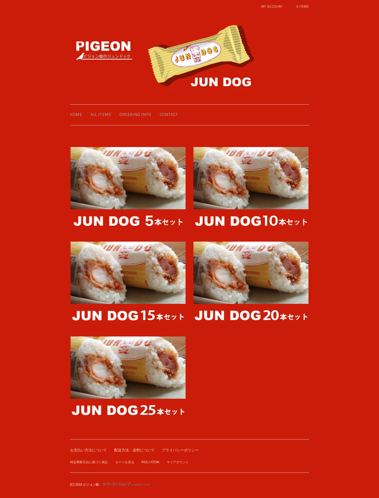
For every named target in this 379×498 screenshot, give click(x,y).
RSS (144, 462)
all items (101, 114)
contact (169, 114)
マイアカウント (178, 462)
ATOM (154, 462)
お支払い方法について (88, 450)
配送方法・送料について (134, 450)
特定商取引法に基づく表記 (89, 462)
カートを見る (124, 462)
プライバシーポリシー (180, 450)
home (76, 114)
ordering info (135, 114)
